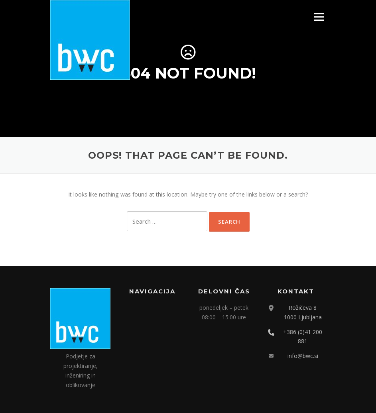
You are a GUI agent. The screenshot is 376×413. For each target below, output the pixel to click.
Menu (319, 17)
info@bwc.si (302, 356)
